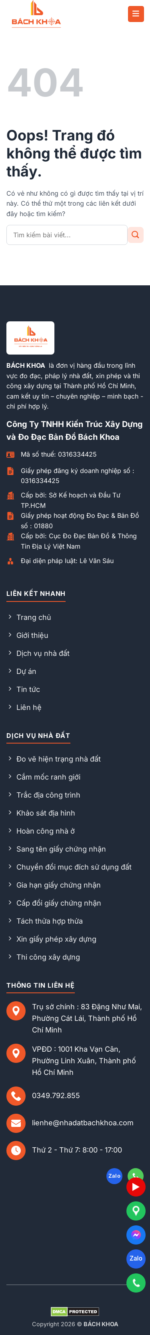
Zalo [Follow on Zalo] (114, 1176)
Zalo (136, 1258)
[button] (136, 14)
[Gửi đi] (136, 235)
